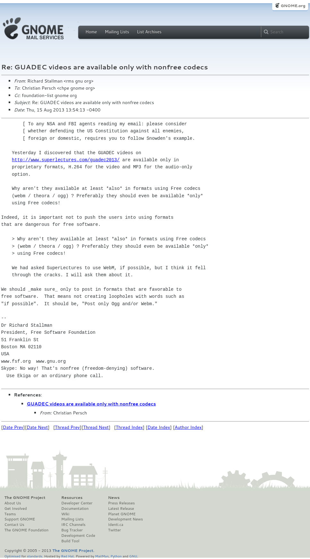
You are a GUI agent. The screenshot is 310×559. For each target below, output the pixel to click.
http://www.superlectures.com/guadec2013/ (66, 160)
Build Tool (70, 541)
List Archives (149, 32)
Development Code (78, 535)
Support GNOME (19, 519)
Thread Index (129, 427)
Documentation (74, 508)
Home (91, 32)
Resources (71, 497)
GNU (133, 556)
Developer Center (76, 503)
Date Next (37, 427)
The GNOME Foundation (26, 530)
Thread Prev (67, 427)
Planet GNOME (122, 514)
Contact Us (14, 524)
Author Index (188, 427)
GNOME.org (293, 5)
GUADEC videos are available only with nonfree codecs (91, 404)
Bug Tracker (72, 530)
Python (116, 556)
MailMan (102, 556)
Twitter (114, 530)
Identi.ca (115, 524)
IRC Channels (73, 524)
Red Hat (67, 556)
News (114, 497)
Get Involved (15, 508)
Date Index (158, 427)
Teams (10, 514)
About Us (12, 503)
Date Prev (13, 427)
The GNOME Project (25, 497)
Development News (125, 519)
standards (34, 556)
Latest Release (121, 508)
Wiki (65, 514)
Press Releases (121, 503)
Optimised (12, 556)
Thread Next (96, 427)
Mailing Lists (117, 32)
